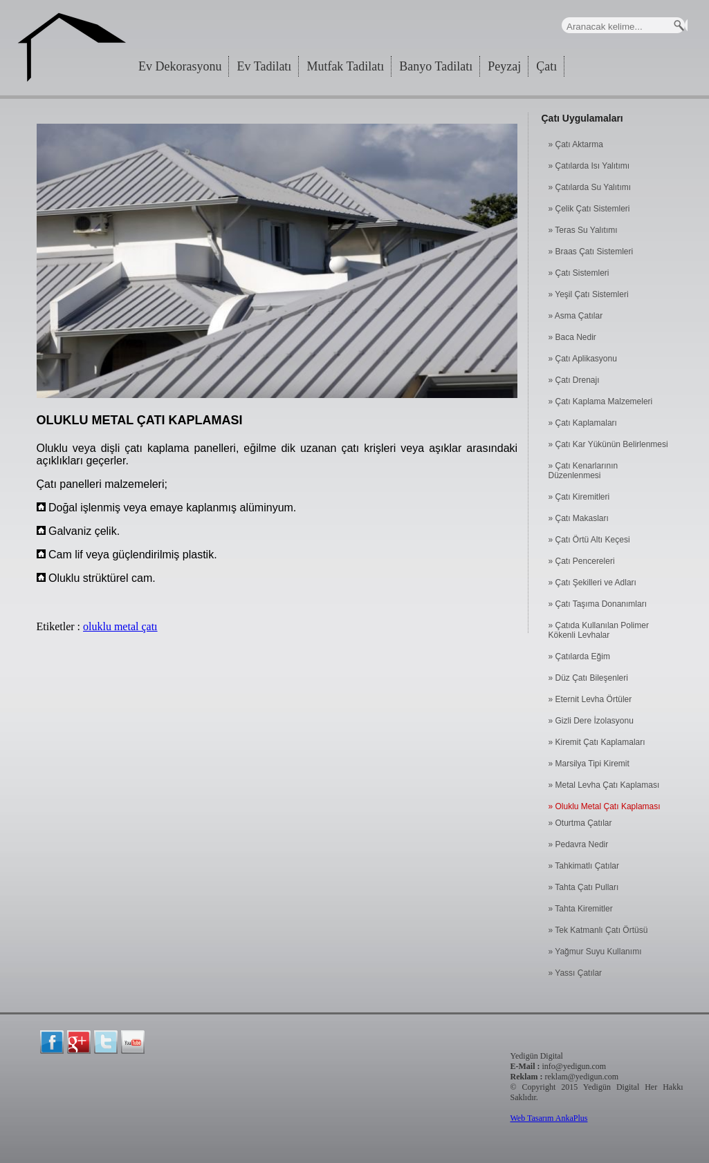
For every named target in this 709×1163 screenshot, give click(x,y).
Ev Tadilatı (264, 66)
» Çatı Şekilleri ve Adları (592, 582)
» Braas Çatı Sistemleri (591, 251)
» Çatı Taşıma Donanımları (598, 604)
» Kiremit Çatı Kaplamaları (597, 742)
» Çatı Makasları (579, 518)
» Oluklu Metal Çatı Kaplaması (605, 806)
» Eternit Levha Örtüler (590, 699)
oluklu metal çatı (120, 626)
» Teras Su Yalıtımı (583, 230)
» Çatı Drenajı (574, 380)
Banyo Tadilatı (435, 66)
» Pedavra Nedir (579, 844)
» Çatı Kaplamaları (583, 423)
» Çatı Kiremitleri (579, 497)
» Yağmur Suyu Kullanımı (595, 951)
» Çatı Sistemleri (579, 273)
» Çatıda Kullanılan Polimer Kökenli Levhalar (599, 630)
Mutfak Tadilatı (345, 66)
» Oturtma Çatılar (580, 823)
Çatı (546, 66)
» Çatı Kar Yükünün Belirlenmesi (608, 444)
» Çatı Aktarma (576, 144)
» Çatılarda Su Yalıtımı (590, 187)
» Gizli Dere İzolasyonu (591, 721)
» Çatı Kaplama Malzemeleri (601, 401)
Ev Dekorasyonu (179, 66)
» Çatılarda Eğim (579, 656)
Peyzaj (504, 66)
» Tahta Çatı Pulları (584, 887)
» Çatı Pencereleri (582, 561)
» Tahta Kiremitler (581, 909)
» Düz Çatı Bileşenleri (588, 678)
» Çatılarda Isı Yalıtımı (589, 166)
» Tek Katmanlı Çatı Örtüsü (598, 930)
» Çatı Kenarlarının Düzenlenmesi (583, 470)
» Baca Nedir (572, 337)
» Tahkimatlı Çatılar (584, 866)
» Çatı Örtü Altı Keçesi (589, 540)
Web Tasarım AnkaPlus (549, 1118)
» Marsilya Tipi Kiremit (589, 763)
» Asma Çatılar (576, 316)
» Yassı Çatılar (575, 973)
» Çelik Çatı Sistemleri (589, 209)
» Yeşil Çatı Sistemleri (589, 294)
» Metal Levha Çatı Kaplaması (604, 785)
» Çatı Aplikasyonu (583, 358)
